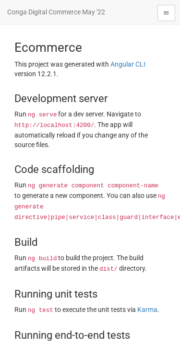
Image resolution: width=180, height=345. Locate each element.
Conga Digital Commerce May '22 (56, 12)
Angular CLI (127, 64)
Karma (147, 309)
